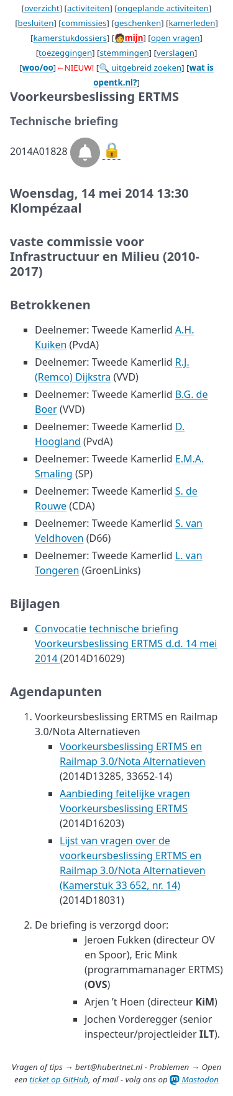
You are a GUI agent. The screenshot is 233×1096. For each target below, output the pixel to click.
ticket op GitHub (58, 1079)
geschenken (137, 23)
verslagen (175, 52)
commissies (84, 23)
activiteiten (88, 8)
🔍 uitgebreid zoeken (140, 67)
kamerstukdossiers (70, 37)
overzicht (42, 8)
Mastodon (194, 1079)
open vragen (175, 37)
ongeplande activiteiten (163, 8)
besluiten (36, 23)
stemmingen (123, 52)
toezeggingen (65, 52)
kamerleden (191, 23)
